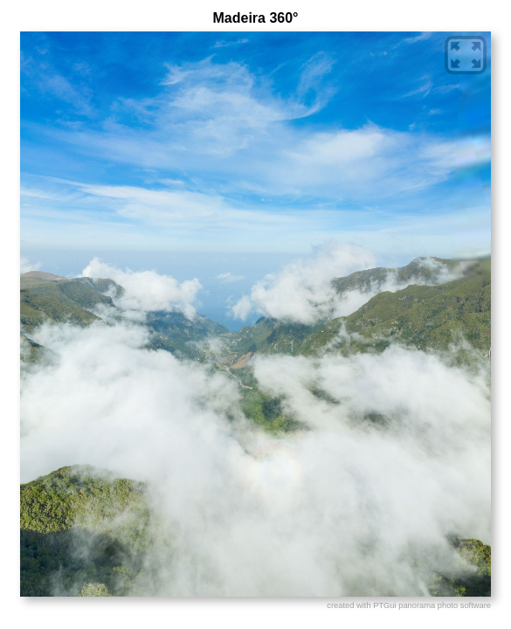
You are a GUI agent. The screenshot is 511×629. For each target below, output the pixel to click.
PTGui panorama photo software (432, 605)
